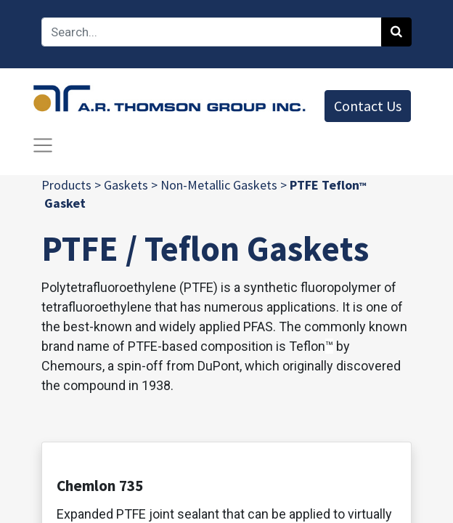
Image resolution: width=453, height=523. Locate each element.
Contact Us (367, 106)
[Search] (396, 31)
